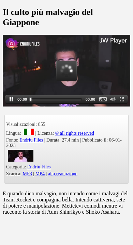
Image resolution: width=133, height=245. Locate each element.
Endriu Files (31, 140)
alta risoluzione (62, 173)
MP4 (40, 173)
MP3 (27, 173)
